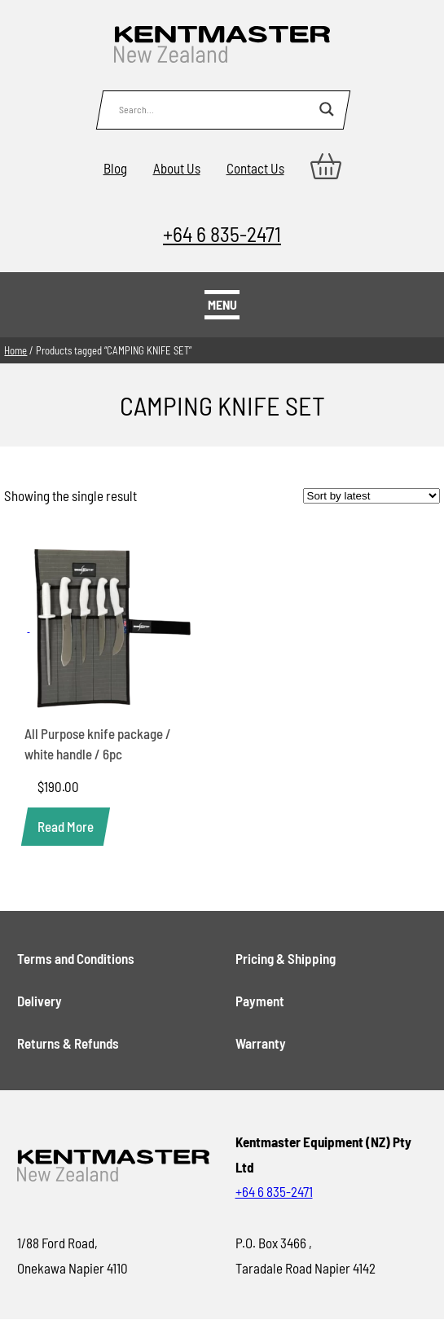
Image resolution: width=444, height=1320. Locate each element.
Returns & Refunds (68, 1043)
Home (15, 350)
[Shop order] (371, 496)
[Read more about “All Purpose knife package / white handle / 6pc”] (65, 826)
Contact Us (255, 168)
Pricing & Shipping (285, 958)
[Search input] (215, 109)
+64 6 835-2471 (222, 233)
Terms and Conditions (75, 958)
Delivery (39, 1000)
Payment (259, 1000)
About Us (176, 168)
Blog (115, 168)
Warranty (260, 1043)
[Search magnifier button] (326, 109)
